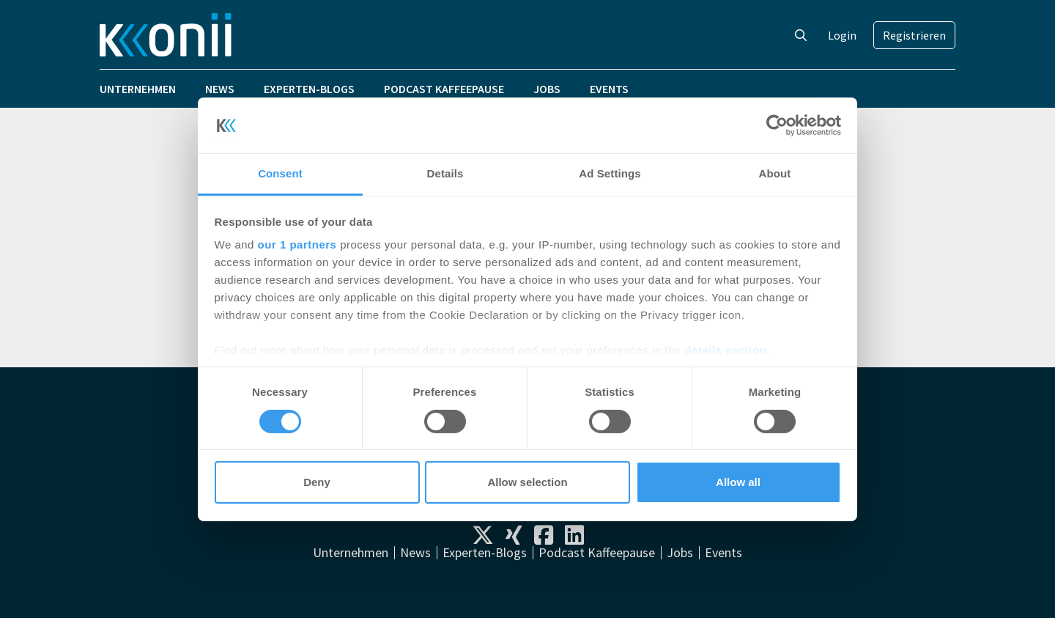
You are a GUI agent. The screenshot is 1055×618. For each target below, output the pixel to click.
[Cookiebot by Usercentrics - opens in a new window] (777, 125)
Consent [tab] (280, 173)
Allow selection (527, 482)
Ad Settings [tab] (609, 173)
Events (609, 88)
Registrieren (914, 35)
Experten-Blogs (309, 88)
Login (842, 35)
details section (725, 350)
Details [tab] (445, 173)
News (219, 88)
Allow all (738, 482)
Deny (316, 482)
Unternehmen (138, 88)
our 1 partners (297, 244)
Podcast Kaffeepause (444, 88)
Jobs (546, 88)
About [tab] (775, 173)
